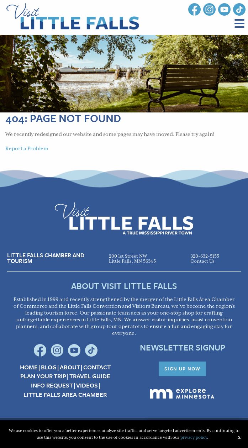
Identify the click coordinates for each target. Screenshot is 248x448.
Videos (87, 385)
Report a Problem (26, 149)
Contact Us (202, 261)
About (70, 367)
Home (29, 367)
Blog (49, 367)
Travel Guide (89, 376)
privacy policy (193, 437)
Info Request (52, 385)
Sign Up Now (182, 368)
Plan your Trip (43, 376)
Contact (97, 367)
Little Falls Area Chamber (65, 394)
